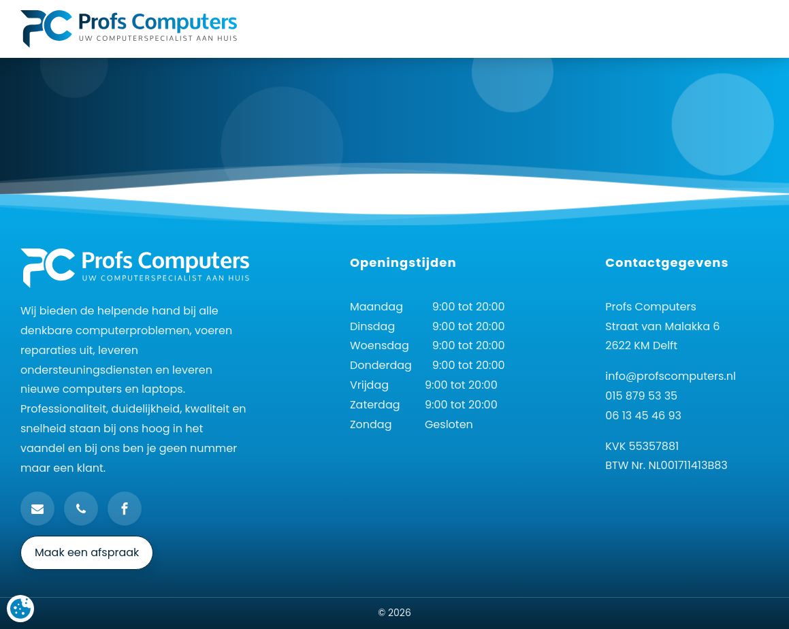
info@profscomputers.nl (670, 376)
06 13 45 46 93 (643, 415)
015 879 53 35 (641, 396)
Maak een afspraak (87, 552)
